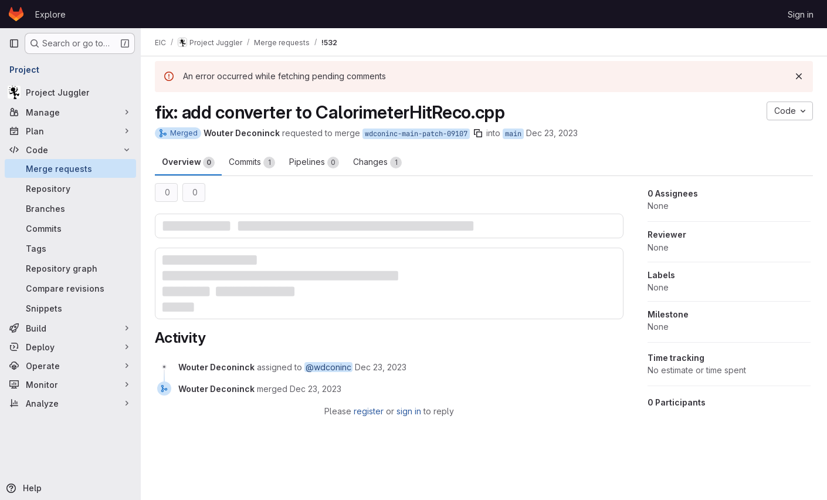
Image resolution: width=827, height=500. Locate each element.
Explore (50, 14)
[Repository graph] (70, 268)
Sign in (801, 14)
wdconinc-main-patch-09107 (416, 133)
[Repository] (70, 188)
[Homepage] (16, 14)
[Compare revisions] (70, 288)
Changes (377, 162)
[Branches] (70, 208)
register (369, 411)
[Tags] (70, 248)
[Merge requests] (70, 168)
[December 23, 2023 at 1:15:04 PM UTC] (315, 389)
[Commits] (70, 228)
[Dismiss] (799, 76)
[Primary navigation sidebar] (14, 43)
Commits (252, 162)
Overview (188, 162)
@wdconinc (328, 367)
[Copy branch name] (478, 133)
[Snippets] (70, 308)
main (513, 133)
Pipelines (314, 162)
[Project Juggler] (70, 92)
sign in (408, 411)
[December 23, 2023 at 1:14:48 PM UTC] (380, 367)
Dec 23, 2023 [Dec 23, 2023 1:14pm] (552, 133)
